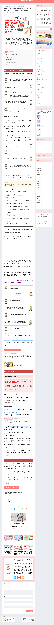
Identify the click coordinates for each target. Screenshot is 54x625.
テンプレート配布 (40, 60)
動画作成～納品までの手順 (10, 61)
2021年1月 (39, 187)
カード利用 (39, 84)
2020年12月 (39, 189)
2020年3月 (39, 206)
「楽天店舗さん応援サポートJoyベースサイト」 (13, 485)
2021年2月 (39, 186)
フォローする (20, 528)
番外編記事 (39, 105)
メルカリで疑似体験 (41, 61)
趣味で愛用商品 (40, 53)
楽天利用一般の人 (40, 81)
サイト (5, 607)
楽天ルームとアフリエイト (42, 77)
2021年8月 (39, 174)
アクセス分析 (40, 58)
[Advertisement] (44, 147)
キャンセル (39, 86)
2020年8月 (39, 197)
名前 (5, 598)
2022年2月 (39, 163)
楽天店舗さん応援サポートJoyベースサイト (13, 390)
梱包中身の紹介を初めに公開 (11, 56)
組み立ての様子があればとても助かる (12, 54)
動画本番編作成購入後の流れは (12, 62)
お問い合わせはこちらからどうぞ (11, 489)
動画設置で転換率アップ (29, 534)
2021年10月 (39, 170)
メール (5, 603)
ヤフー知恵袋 (40, 92)
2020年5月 (39, 203)
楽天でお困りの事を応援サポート (27, 0)
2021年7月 (39, 176)
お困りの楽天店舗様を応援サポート (43, 56)
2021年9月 (39, 172)
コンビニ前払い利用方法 (41, 87)
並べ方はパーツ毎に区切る (11, 57)
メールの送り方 (40, 63)
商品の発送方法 (40, 69)
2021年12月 (39, 167)
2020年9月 (39, 195)
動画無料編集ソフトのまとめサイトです (12, 350)
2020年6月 (39, 201)
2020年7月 (39, 199)
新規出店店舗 (40, 74)
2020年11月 (39, 191)
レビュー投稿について (41, 94)
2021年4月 (39, 182)
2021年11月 (39, 168)
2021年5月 (39, 180)
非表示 (11, 51)
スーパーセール (40, 89)
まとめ (7, 64)
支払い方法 (39, 100)
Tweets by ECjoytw (39, 157)
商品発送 (39, 95)
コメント (6, 591)
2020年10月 (39, 193)
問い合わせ (39, 97)
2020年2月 (39, 208)
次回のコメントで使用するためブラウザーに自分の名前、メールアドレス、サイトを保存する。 (18, 611)
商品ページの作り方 (41, 71)
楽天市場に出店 (40, 103)
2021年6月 (39, 178)
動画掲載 (39, 66)
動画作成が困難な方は (9, 59)
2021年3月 (39, 184)
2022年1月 (39, 165)
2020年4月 (39, 205)
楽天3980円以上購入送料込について (43, 79)
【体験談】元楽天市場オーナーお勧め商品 (44, 50)
